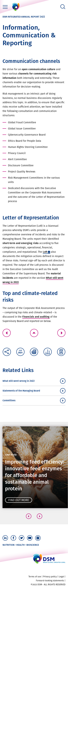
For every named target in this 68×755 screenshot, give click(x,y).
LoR (45, 251)
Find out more (18, 500)
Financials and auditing (36, 316)
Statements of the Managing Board (21, 390)
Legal (61, 576)
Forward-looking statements (50, 580)
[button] (28, 516)
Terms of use (34, 576)
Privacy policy (50, 576)
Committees (9, 400)
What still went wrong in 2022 (19, 381)
